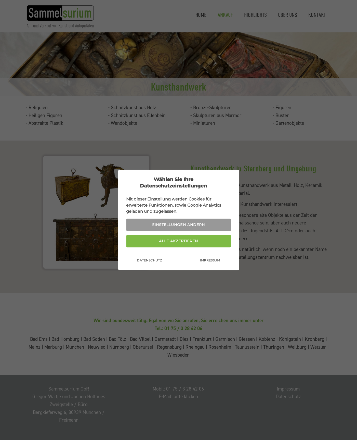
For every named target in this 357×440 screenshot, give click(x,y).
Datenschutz (149, 260)
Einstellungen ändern (178, 224)
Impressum (210, 260)
